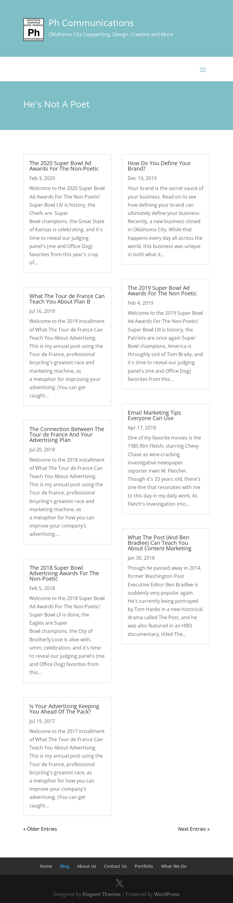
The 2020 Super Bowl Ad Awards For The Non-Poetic (64, 165)
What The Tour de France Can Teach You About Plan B (67, 298)
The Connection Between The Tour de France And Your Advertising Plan (66, 434)
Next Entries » (194, 829)
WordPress (167, 894)
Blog (64, 866)
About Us (86, 866)
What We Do (174, 866)
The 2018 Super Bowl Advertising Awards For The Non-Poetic (64, 573)
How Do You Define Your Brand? (159, 165)
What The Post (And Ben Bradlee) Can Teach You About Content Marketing (159, 543)
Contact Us (115, 866)
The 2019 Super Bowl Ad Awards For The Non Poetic (162, 290)
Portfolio (144, 866)
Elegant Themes (102, 894)
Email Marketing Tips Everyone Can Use (154, 415)
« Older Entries (40, 829)
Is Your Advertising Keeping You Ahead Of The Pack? (64, 708)
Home (46, 866)
